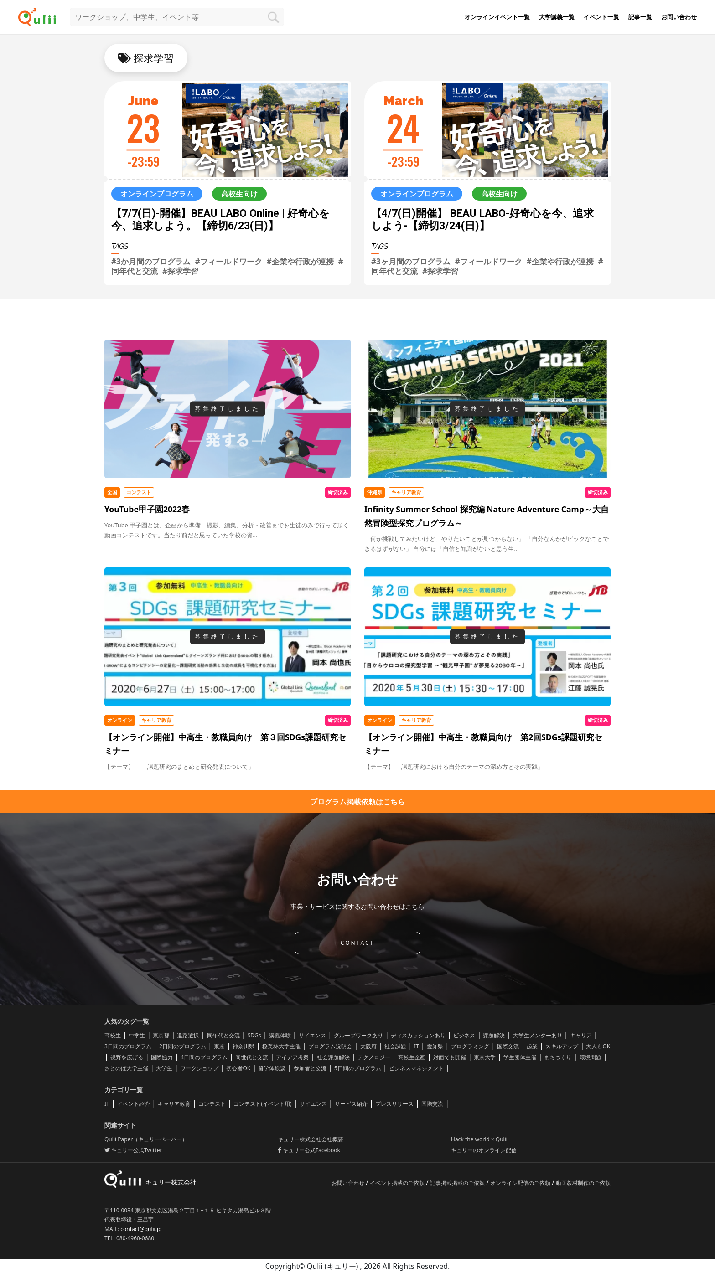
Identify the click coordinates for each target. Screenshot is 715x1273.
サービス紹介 (351, 1104)
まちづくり (557, 1057)
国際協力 (162, 1057)
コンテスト (212, 1104)
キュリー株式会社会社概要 (310, 1139)
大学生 (164, 1068)
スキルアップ (561, 1046)
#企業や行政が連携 (300, 261)
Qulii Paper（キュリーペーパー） (145, 1139)
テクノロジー (374, 1057)
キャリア (581, 1035)
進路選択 (188, 1035)
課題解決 (494, 1035)
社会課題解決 (333, 1057)
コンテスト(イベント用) (262, 1104)
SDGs (254, 1035)
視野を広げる (126, 1057)
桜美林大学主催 (281, 1046)
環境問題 (590, 1057)
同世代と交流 (251, 1057)
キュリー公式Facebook (309, 1150)
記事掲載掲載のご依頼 (458, 1183)
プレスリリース (394, 1104)
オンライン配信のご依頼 (521, 1183)
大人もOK (598, 1046)
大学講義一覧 (557, 17)
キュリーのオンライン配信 (484, 1150)
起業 (532, 1046)
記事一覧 (640, 17)
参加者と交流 (310, 1068)
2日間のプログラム (182, 1046)
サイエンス (312, 1035)
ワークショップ (199, 1068)
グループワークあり (358, 1035)
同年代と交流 (223, 1035)
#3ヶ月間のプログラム (411, 261)
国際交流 (508, 1046)
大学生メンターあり (537, 1035)
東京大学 (485, 1057)
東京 (219, 1046)
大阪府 (368, 1046)
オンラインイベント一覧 (497, 17)
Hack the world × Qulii (479, 1139)
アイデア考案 (292, 1057)
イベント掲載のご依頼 (398, 1183)
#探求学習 (180, 271)
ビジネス (464, 1035)
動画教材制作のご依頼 (583, 1183)
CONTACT (357, 943)
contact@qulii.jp (140, 1229)
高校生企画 (411, 1057)
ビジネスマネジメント (416, 1068)
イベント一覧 (601, 17)
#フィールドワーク (228, 261)
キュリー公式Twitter (133, 1150)
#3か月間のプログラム (151, 261)
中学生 (137, 1035)
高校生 (112, 1035)
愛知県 (435, 1046)
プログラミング (470, 1046)
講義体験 (280, 1035)
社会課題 (395, 1046)
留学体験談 (271, 1068)
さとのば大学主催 (126, 1068)
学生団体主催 (519, 1057)
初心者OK (238, 1068)
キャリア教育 (174, 1104)
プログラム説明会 (330, 1046)
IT (416, 1046)
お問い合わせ (679, 17)
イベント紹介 (133, 1104)
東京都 (161, 1035)
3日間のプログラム (127, 1046)
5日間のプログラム (357, 1068)
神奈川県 (243, 1046)
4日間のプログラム (204, 1057)
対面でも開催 (449, 1057)
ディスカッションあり (418, 1035)
